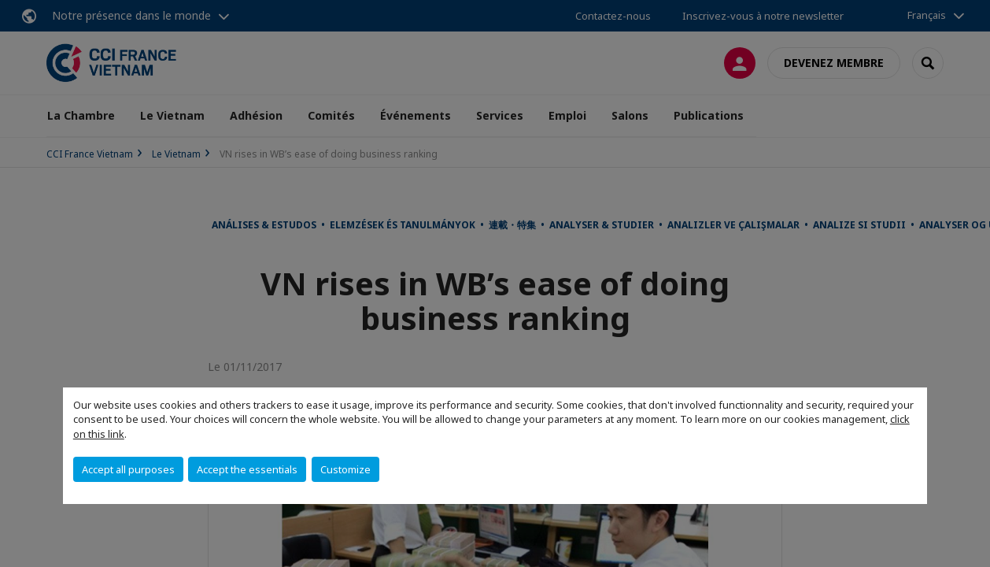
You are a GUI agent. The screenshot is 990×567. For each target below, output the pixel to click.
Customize (345, 469)
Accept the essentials (247, 469)
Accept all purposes (128, 469)
